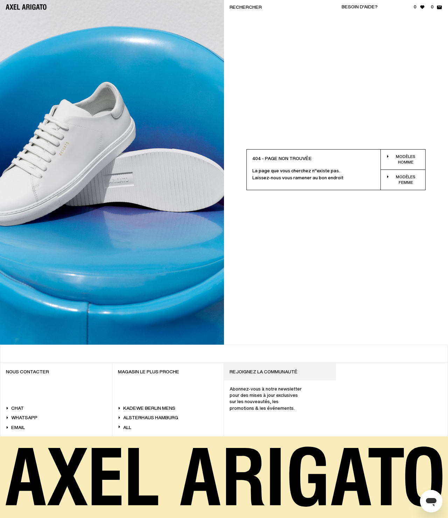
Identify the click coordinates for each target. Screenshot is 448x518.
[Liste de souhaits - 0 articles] (419, 7)
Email (15, 427)
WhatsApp (21, 417)
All (124, 427)
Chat (15, 408)
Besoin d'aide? (360, 7)
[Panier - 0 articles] (436, 7)
